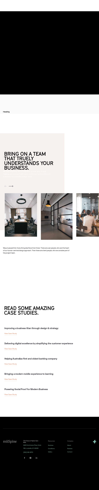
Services (50, 447)
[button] (5, 188)
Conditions (51, 450)
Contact (69, 454)
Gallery (50, 454)
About (69, 447)
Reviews (69, 450)
